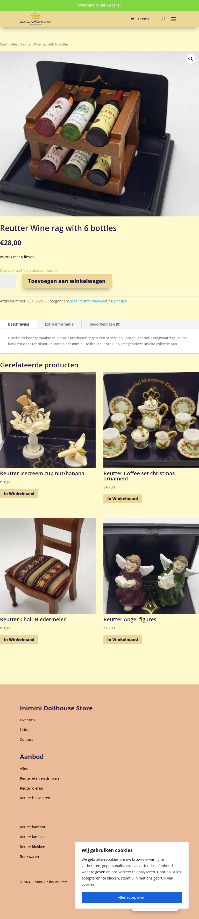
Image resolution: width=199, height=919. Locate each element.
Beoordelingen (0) (104, 324)
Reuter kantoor (33, 826)
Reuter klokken (32, 846)
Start (4, 44)
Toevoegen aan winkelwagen (67, 281)
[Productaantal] (8, 281)
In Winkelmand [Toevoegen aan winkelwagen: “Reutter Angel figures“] (122, 639)
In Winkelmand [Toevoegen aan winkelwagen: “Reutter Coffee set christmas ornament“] (122, 498)
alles (13, 44)
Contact (26, 739)
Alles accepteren (132, 897)
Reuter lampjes (32, 836)
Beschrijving (18, 324)
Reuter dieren (31, 788)
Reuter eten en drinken (39, 778)
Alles (24, 768)
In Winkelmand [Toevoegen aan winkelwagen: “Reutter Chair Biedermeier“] (19, 639)
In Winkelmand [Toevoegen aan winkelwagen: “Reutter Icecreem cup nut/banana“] (19, 493)
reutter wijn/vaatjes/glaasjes (103, 301)
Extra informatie (59, 324)
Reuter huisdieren (35, 797)
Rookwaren (29, 856)
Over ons (27, 719)
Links (24, 729)
